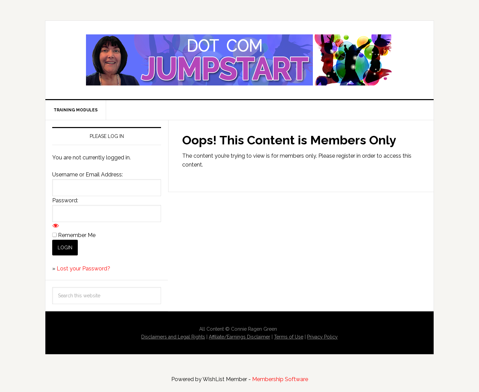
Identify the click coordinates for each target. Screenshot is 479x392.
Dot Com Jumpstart (239, 59)
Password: (65, 200)
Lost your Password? (83, 268)
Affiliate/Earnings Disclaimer (239, 337)
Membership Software (280, 379)
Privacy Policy (322, 337)
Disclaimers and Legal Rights (173, 337)
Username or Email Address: (87, 174)
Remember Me (77, 235)
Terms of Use (288, 337)
